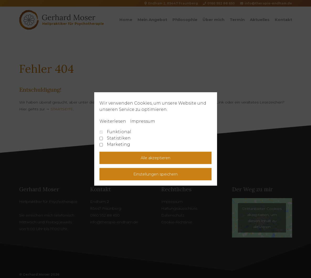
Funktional (115, 131)
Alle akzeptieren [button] (155, 158)
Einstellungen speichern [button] (155, 174)
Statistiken (115, 138)
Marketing (114, 144)
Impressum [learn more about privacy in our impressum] (142, 121)
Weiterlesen (112, 121)
